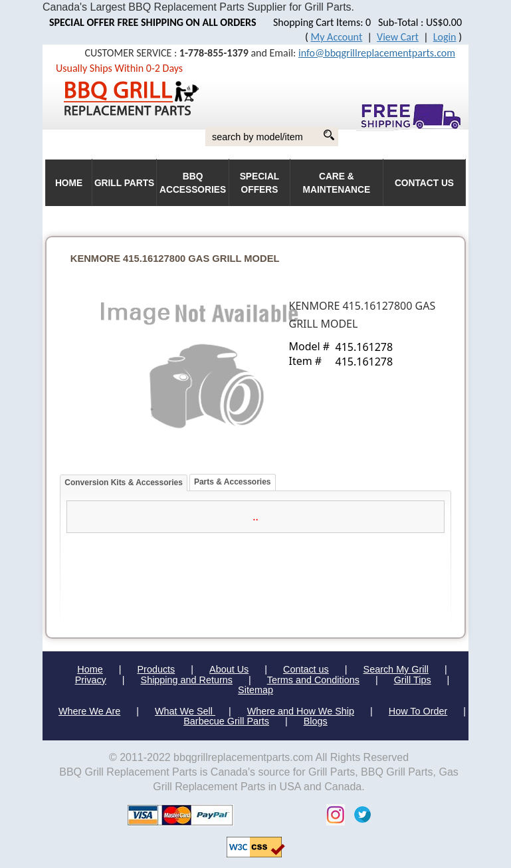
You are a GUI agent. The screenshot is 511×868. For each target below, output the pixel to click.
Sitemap (255, 690)
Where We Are (89, 711)
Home (89, 669)
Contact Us (424, 183)
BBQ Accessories (192, 183)
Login (445, 37)
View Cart (398, 37)
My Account (337, 37)
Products (156, 669)
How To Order (418, 711)
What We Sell (185, 711)
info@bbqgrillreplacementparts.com (376, 53)
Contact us (306, 669)
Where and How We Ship (300, 711)
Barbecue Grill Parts (226, 721)
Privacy (90, 680)
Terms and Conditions (313, 680)
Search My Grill (396, 669)
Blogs (316, 721)
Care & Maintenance (337, 183)
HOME (68, 183)
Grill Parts (124, 183)
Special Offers (260, 183)
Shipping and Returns (187, 680)
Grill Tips (412, 680)
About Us (229, 669)
